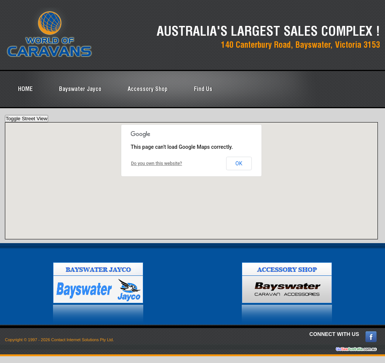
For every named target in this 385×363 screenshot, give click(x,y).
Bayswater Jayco (80, 88)
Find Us (203, 88)
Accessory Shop (148, 88)
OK (238, 163)
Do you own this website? (156, 163)
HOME (25, 88)
